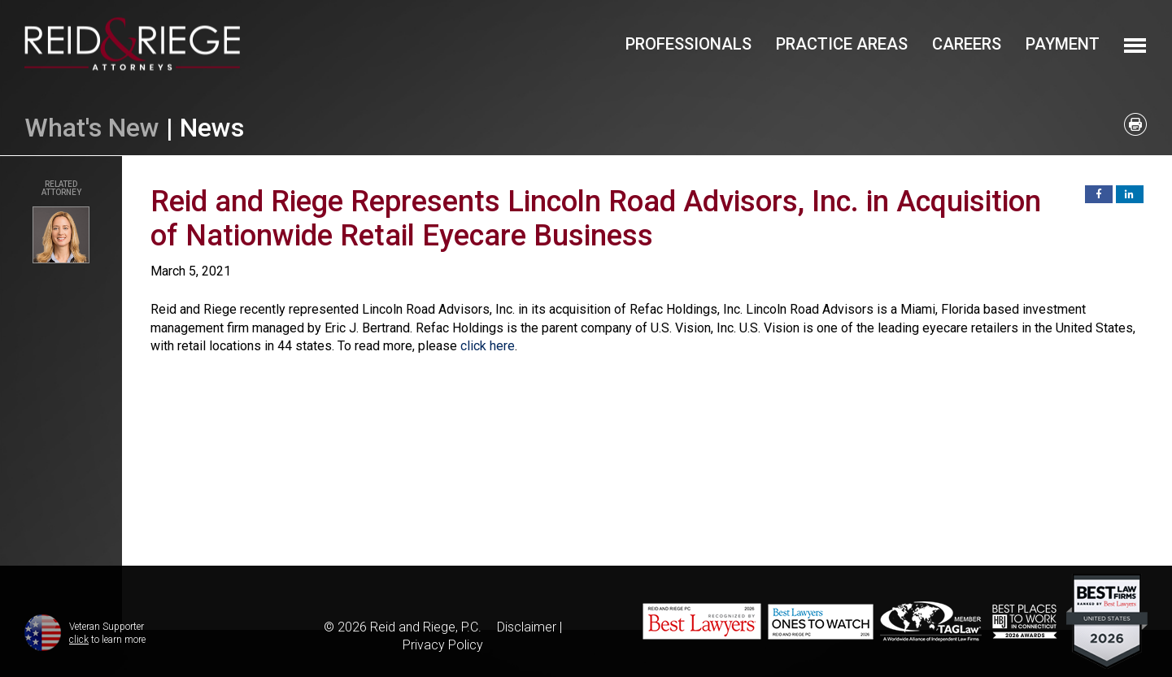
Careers (966, 44)
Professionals (688, 44)
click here (487, 346)
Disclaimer (526, 627)
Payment (1063, 44)
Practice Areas (842, 44)
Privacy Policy (443, 645)
